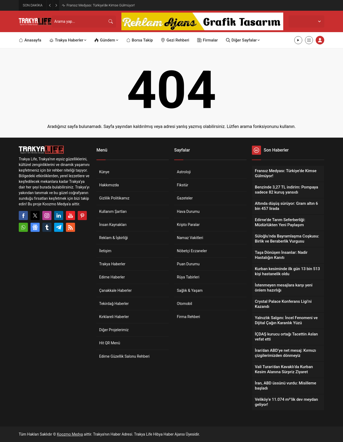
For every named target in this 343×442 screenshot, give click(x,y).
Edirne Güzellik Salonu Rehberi (124, 356)
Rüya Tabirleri (188, 277)
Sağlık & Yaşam (190, 290)
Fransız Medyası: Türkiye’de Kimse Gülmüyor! (100, 5)
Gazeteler (185, 198)
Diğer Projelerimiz (114, 330)
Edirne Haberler (112, 277)
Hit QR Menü (109, 343)
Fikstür (182, 185)
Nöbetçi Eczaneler (192, 251)
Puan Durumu (188, 264)
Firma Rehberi (188, 317)
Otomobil (184, 303)
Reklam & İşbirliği (113, 238)
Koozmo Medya (70, 434)
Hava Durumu (188, 211)
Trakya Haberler (112, 264)
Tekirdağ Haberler (114, 303)
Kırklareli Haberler (114, 317)
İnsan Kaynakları (112, 224)
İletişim (105, 251)
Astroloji (184, 172)
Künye (104, 172)
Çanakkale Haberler (115, 290)
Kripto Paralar (188, 224)
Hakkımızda (109, 185)
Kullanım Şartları (113, 211)
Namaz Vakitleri (190, 238)
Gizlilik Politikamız (114, 198)
